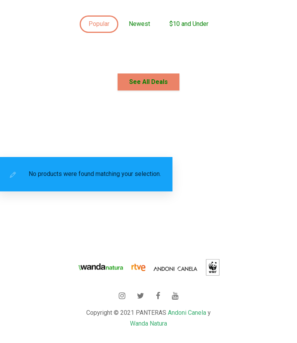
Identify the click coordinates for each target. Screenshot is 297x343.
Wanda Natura (148, 323)
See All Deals (148, 81)
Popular (99, 23)
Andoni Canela (187, 312)
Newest (139, 23)
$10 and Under (188, 23)
